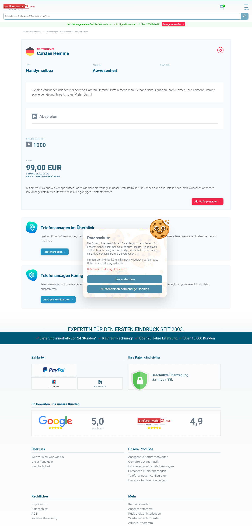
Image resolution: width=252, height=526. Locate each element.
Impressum (120, 269)
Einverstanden (125, 279)
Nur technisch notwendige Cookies (124, 289)
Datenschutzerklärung (99, 269)
